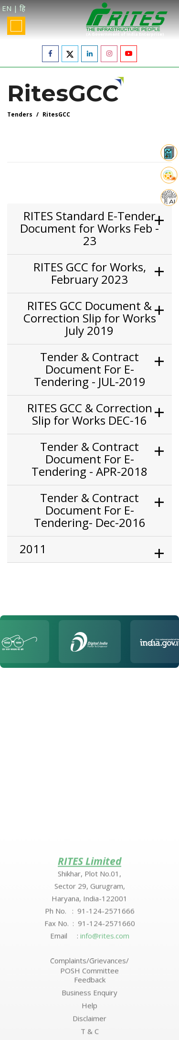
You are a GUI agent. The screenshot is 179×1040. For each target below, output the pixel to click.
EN (6, 8)
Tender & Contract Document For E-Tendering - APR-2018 (89, 459)
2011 (33, 549)
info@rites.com (104, 994)
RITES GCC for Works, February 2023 (89, 273)
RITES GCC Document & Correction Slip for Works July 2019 (89, 318)
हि (22, 8)
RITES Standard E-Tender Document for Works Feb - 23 (89, 228)
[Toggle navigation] (16, 26)
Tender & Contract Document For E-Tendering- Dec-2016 (90, 510)
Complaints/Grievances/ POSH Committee (89, 1024)
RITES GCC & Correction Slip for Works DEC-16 (89, 414)
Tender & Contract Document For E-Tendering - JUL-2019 (90, 369)
